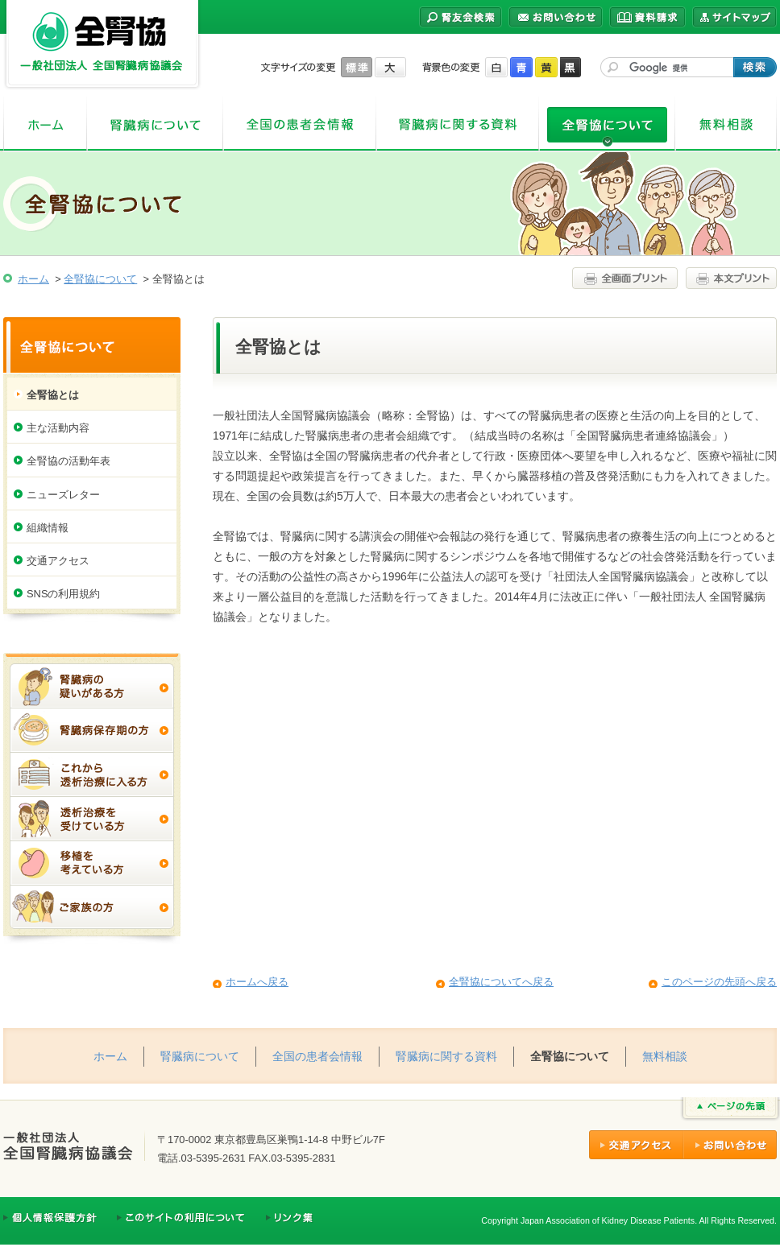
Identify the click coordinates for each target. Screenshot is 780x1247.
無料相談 (726, 124)
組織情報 (47, 528)
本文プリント (729, 278)
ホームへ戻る (257, 982)
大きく (390, 67)
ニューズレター (63, 495)
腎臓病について (155, 124)
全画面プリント (627, 278)
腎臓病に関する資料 (457, 124)
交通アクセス (58, 561)
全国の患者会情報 (299, 124)
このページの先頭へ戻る (719, 982)
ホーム (45, 124)
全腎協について (607, 124)
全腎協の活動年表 (68, 461)
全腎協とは (53, 395)
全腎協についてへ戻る (501, 982)
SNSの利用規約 (63, 594)
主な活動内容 (58, 428)
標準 (356, 67)
